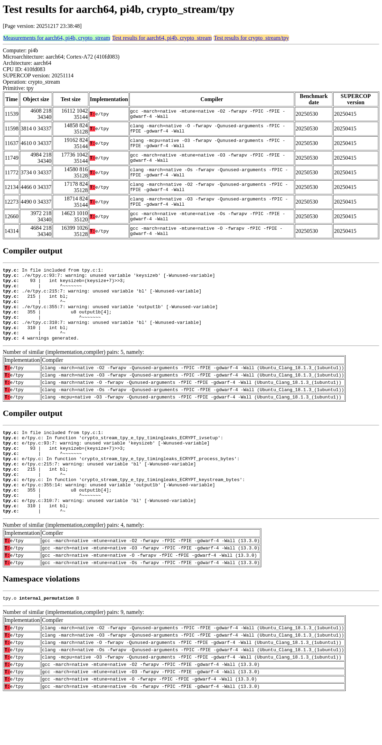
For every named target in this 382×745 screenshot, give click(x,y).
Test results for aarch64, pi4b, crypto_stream (162, 38)
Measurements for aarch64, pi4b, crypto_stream (56, 38)
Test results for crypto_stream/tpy (251, 38)
